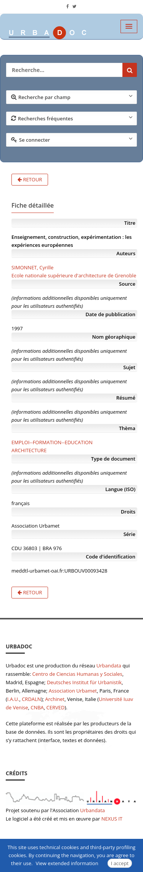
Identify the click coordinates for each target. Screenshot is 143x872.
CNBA (37, 707)
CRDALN (31, 699)
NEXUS (109, 818)
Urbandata (108, 665)
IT (120, 818)
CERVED (56, 707)
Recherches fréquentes (72, 118)
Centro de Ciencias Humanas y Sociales (77, 673)
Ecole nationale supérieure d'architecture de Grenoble (73, 275)
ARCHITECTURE (29, 450)
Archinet (54, 699)
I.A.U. (13, 699)
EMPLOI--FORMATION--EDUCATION (52, 442)
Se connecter (72, 139)
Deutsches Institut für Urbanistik (84, 682)
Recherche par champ (72, 97)
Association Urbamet (73, 690)
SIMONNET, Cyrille (32, 267)
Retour (30, 179)
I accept (120, 863)
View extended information (67, 863)
